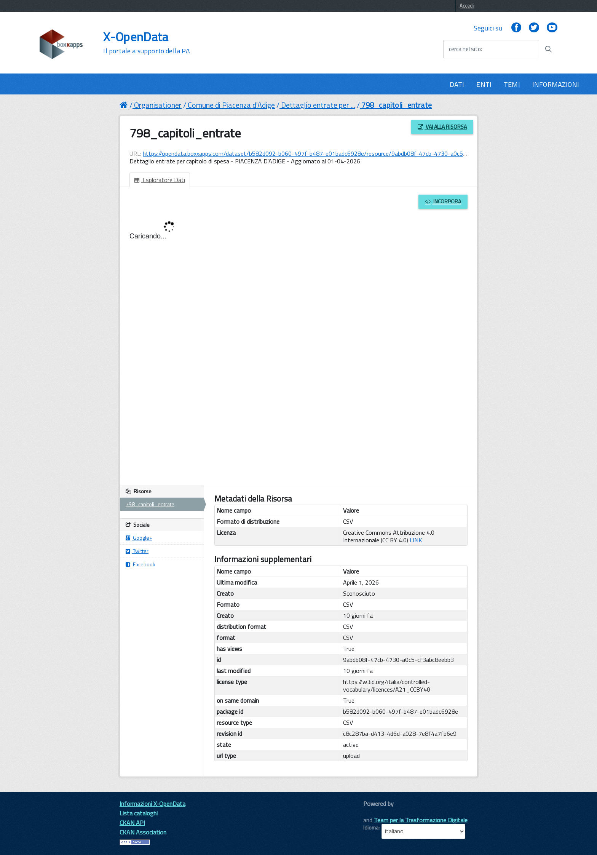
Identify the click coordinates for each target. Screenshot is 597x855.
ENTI (484, 84)
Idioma (370, 827)
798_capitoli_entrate (396, 105)
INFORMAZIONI (555, 84)
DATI (457, 84)
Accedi (467, 6)
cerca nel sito (465, 49)
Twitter (137, 551)
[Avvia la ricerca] (548, 49)
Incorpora (443, 201)
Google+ (139, 538)
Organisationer (158, 105)
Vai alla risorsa (442, 127)
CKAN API (132, 822)
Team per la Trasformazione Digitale (421, 820)
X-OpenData (146, 42)
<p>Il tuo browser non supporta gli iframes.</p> (298, 344)
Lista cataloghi (139, 813)
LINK (416, 540)
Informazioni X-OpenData (152, 803)
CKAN (376, 812)
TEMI (512, 84)
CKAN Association (143, 832)
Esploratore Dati (159, 179)
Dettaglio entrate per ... (318, 105)
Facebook (140, 564)
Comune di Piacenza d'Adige (231, 105)
